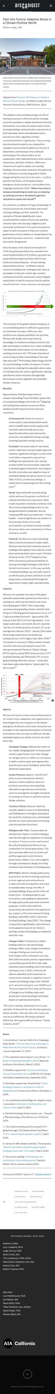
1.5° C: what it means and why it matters (23, 1134)
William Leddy (21, 1212)
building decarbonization (26, 1202)
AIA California (38, 1191)
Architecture (36, 1196)
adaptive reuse (21, 1191)
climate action (21, 1207)
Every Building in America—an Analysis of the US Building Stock (25, 1087)
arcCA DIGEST (21, 1196)
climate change (39, 1207)
